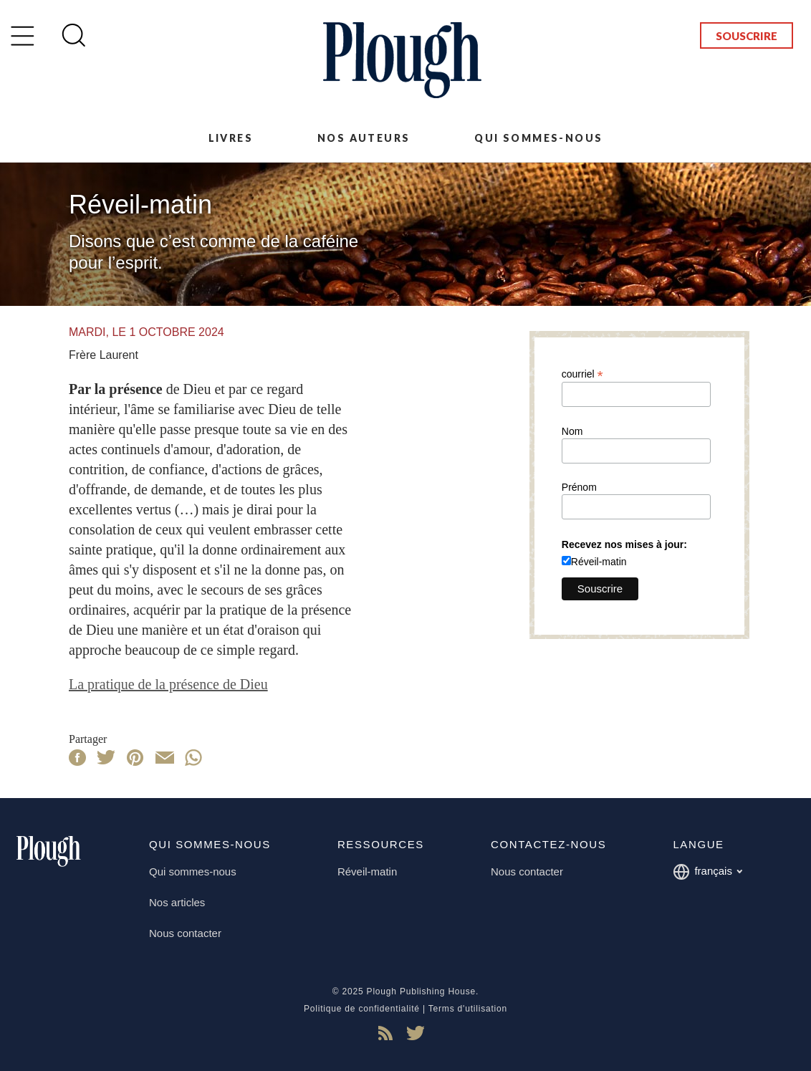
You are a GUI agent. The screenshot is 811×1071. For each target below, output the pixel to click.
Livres (230, 138)
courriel (582, 374)
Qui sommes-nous (538, 138)
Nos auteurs (363, 138)
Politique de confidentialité (362, 1009)
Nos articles (177, 902)
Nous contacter (185, 933)
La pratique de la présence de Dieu (168, 684)
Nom (572, 431)
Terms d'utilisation (467, 1009)
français (707, 871)
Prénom (579, 487)
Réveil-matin (599, 561)
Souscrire (746, 35)
